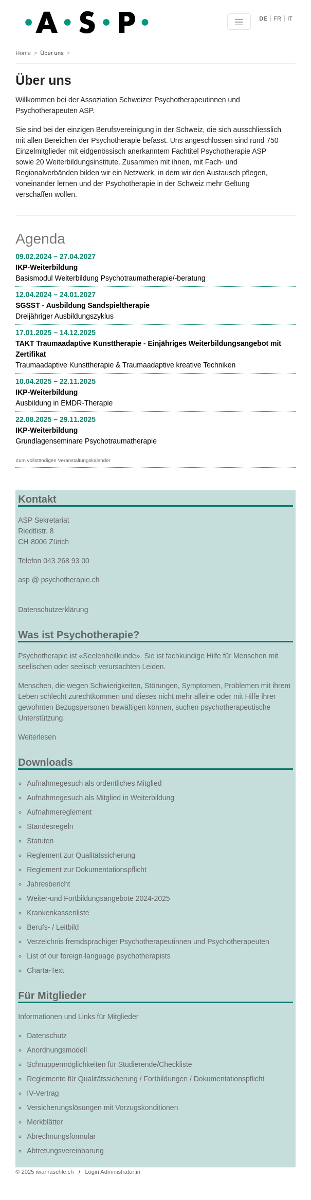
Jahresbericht (48, 884)
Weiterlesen (37, 737)
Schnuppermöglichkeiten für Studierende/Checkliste (109, 1064)
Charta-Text (45, 970)
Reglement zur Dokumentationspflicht (87, 869)
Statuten (40, 841)
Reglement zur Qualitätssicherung (81, 855)
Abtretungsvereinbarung (65, 1151)
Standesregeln (50, 826)
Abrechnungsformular (61, 1136)
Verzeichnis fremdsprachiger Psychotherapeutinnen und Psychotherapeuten (148, 941)
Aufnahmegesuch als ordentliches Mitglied (94, 783)
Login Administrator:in (112, 1172)
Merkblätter (45, 1122)
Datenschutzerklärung (53, 609)
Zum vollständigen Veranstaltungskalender (63, 460)
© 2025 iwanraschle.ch (44, 1172)
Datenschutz (47, 1035)
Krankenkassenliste (58, 913)
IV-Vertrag (43, 1093)
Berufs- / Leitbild (53, 927)
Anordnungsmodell (57, 1050)
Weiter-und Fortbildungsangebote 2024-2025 (98, 898)
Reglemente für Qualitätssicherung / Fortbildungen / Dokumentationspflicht (145, 1079)
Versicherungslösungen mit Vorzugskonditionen (102, 1107)
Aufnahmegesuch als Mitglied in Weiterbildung (100, 797)
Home (23, 53)
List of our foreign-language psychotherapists (98, 956)
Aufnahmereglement (59, 812)
